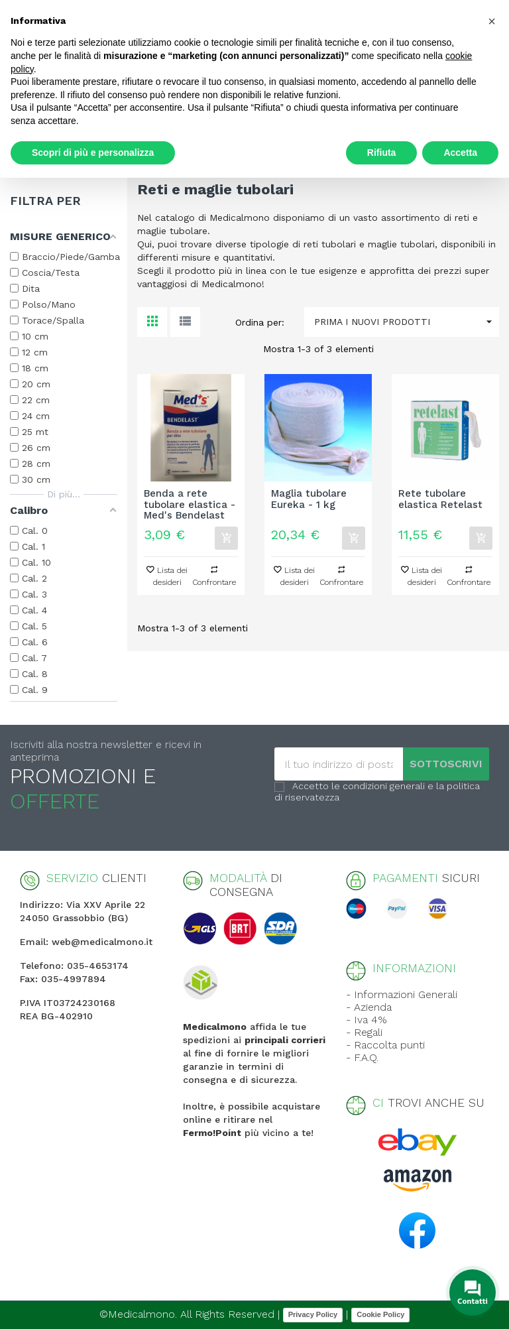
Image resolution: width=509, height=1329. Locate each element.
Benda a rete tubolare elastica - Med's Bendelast (189, 504)
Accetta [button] (460, 152)
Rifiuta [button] (381, 152)
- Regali (364, 1032)
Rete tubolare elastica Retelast (440, 499)
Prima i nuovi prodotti (406, 322)
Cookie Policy (380, 1314)
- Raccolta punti (385, 1045)
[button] (491, 21)
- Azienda (369, 1007)
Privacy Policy (313, 1314)
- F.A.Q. (362, 1057)
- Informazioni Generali (401, 994)
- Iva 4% (366, 1019)
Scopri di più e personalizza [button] (93, 152)
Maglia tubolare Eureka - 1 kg (309, 499)
